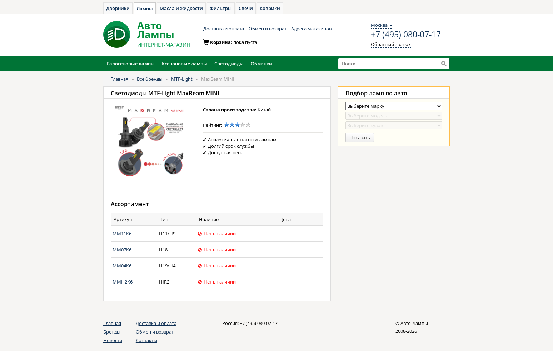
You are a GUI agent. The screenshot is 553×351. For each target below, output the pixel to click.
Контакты (146, 340)
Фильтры (221, 8)
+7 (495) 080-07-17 (406, 35)
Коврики (270, 8)
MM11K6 (122, 233)
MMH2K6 (123, 282)
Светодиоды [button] (229, 63)
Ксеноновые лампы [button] (184, 63)
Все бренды (150, 79)
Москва (381, 25)
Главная (119, 79)
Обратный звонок (391, 44)
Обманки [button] (261, 63)
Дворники (118, 8)
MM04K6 (122, 265)
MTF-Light (182, 79)
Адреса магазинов (311, 28)
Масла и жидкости (181, 8)
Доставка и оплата (223, 28)
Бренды (111, 332)
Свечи (246, 8)
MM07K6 (122, 249)
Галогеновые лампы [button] (131, 63)
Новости (112, 340)
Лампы (144, 8)
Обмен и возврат (268, 28)
